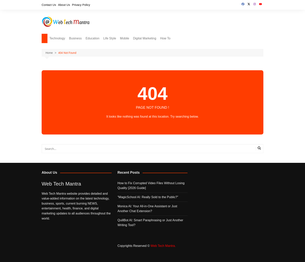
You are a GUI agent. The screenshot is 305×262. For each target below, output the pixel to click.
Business (75, 38)
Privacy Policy (81, 4)
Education (92, 38)
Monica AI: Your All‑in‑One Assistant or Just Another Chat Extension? (147, 209)
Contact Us (49, 4)
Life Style (109, 38)
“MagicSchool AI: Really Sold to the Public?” (147, 197)
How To (165, 38)
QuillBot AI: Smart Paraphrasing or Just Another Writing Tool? (150, 223)
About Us (64, 4)
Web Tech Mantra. (163, 245)
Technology (57, 38)
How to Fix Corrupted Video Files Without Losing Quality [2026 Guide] (151, 185)
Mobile (124, 38)
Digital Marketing (144, 38)
